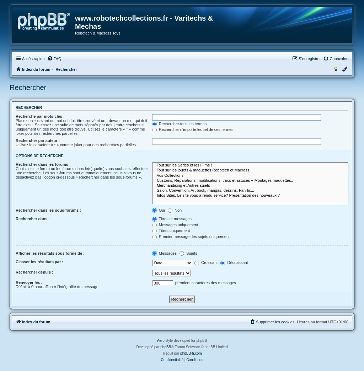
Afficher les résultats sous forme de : (50, 253)
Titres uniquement (171, 230)
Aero (161, 341)
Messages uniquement (175, 225)
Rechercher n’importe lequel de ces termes (193, 129)
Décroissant (234, 262)
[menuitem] (54, 58)
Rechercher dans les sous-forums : (48, 210)
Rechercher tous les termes (179, 124)
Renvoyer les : (29, 282)
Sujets (188, 253)
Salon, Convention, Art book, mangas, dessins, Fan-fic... (250, 190)
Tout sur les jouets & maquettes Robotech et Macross (250, 170)
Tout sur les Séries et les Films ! (250, 165)
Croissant (206, 262)
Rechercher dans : (33, 219)
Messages (164, 253)
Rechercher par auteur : (38, 140)
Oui (158, 210)
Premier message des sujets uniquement (191, 236)
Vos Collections (250, 175)
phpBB (165, 347)
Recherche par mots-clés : (40, 116)
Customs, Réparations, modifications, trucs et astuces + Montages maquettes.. (250, 180)
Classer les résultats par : (39, 262)
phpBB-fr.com (191, 353)
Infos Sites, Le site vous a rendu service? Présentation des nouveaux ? (250, 195)
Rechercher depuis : (34, 272)
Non (175, 210)
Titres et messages (172, 219)
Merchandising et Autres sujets (250, 185)
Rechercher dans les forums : (43, 164)
